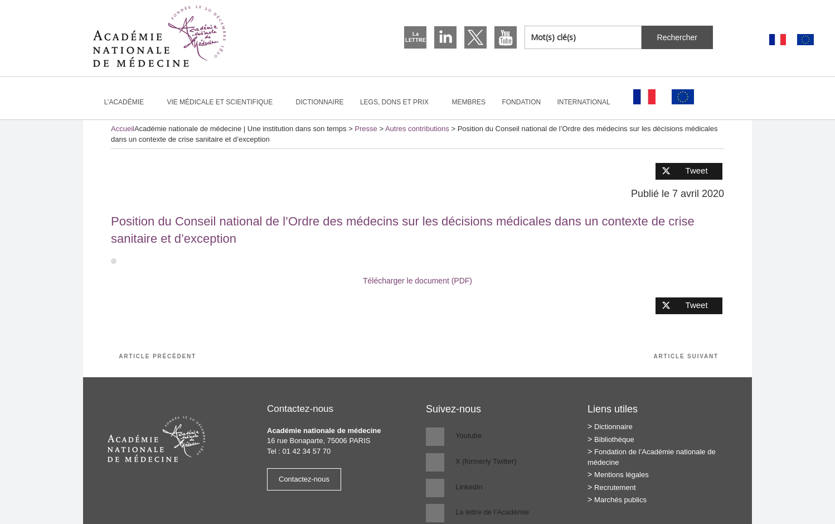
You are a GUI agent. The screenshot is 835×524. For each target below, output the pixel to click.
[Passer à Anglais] (805, 40)
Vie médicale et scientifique (224, 102)
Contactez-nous (304, 479)
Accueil (122, 128)
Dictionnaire (320, 102)
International (588, 102)
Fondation (521, 102)
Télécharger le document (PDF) (417, 280)
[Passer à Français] (778, 40)
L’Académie (128, 102)
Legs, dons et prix (399, 102)
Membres (469, 102)
